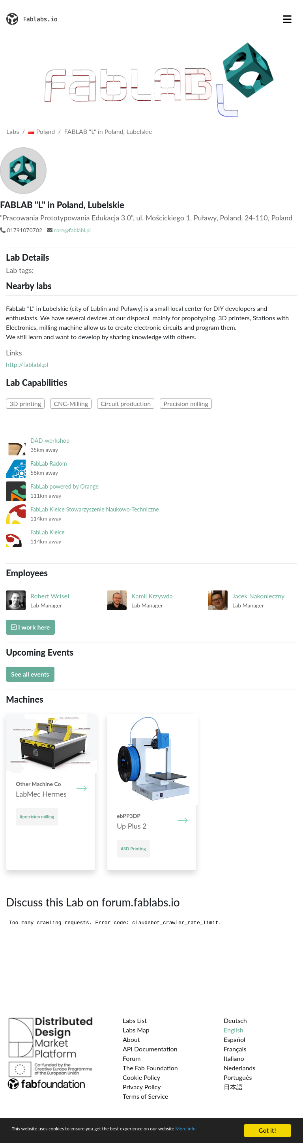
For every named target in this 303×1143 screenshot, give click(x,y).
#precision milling (37, 816)
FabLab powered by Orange (64, 486)
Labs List (135, 1020)
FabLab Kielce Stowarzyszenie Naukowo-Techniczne (94, 509)
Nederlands (239, 1068)
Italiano (234, 1058)
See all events (30, 674)
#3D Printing (133, 848)
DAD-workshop (49, 440)
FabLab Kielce (47, 532)
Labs (12, 131)
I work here (30, 627)
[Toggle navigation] (287, 19)
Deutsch (235, 1020)
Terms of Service (145, 1096)
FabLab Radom (48, 463)
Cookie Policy (141, 1077)
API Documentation (150, 1049)
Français (235, 1049)
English (233, 1030)
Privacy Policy (142, 1086)
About (131, 1039)
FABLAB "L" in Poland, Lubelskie (108, 131)
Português (238, 1077)
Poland (41, 131)
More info (25, 1134)
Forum (131, 1058)
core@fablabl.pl (72, 230)
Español (234, 1039)
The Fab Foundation (150, 1068)
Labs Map (136, 1030)
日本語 (233, 1086)
